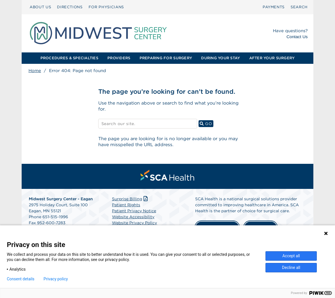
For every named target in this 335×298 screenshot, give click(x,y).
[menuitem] (40, 7)
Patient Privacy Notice (134, 211)
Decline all (291, 267)
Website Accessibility (133, 217)
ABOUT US (40, 7)
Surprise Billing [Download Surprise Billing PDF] (130, 199)
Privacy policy (56, 279)
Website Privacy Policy (134, 223)
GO (206, 123)
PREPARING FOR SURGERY (166, 58)
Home (34, 70)
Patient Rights (126, 205)
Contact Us (297, 36)
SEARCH (299, 7)
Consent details (20, 279)
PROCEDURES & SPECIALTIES (69, 58)
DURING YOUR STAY (220, 58)
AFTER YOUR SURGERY (272, 58)
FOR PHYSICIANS (106, 7)
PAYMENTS (274, 7)
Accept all (291, 256)
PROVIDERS (118, 58)
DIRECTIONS (70, 7)
